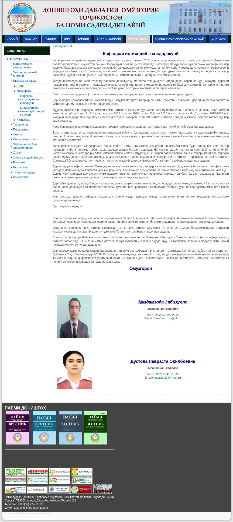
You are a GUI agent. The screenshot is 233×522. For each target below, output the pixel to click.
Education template (24, 513)
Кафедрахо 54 (62, 46)
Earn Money (44, 513)
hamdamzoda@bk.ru (167, 318)
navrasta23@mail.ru (167, 377)
